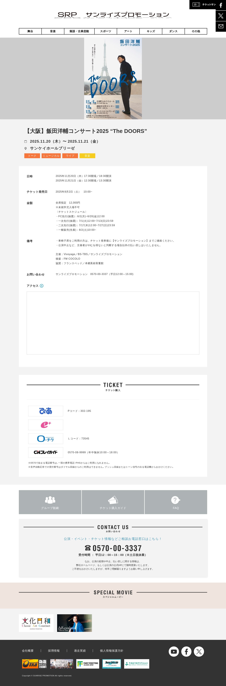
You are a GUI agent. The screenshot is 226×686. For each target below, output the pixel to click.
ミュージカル (51, 155)
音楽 (53, 31)
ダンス (173, 31)
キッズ (151, 31)
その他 (196, 31)
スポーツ (105, 31)
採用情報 (54, 650)
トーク (32, 155)
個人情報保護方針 (112, 650)
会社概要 (28, 650)
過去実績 (80, 650)
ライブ (70, 155)
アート (128, 31)
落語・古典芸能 (79, 31)
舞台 (30, 31)
